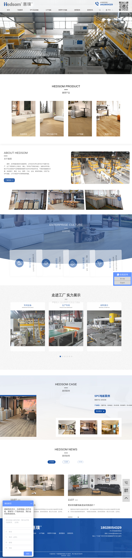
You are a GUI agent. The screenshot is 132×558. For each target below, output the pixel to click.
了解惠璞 (20, 10)
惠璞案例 (77, 10)
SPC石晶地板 (34, 10)
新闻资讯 (90, 10)
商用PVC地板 (63, 10)
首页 (8, 10)
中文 (109, 10)
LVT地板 (48, 10)
